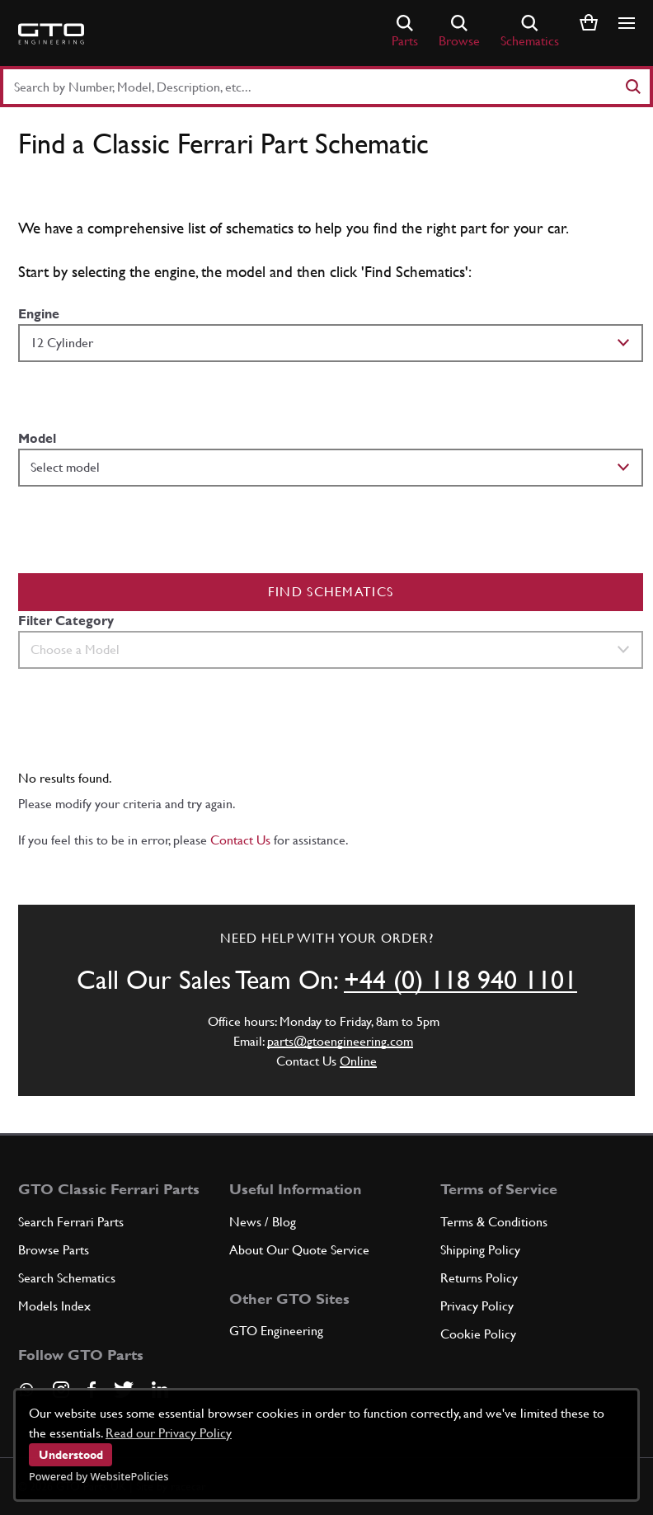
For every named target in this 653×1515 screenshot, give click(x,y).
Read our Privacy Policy (169, 1433)
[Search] (632, 87)
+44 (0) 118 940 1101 (460, 979)
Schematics (529, 32)
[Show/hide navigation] (626, 23)
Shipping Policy (480, 1250)
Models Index (54, 1306)
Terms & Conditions (493, 1222)
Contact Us (240, 840)
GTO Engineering (276, 1331)
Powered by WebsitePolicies (98, 1476)
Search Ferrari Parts (71, 1222)
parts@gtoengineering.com (340, 1041)
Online (358, 1061)
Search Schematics (66, 1278)
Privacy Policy (477, 1306)
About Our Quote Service (299, 1250)
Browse (459, 32)
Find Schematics (331, 592)
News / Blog (262, 1222)
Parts (405, 32)
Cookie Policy (478, 1334)
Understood (71, 1454)
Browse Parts (53, 1250)
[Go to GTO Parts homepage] (51, 34)
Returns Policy (479, 1278)
